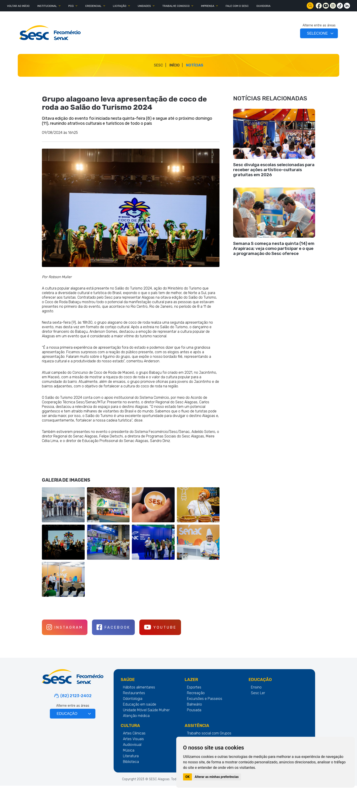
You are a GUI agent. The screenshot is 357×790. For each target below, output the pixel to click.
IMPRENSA (207, 6)
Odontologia (132, 703)
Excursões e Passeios (204, 703)
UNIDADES (144, 6)
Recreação (196, 697)
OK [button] (187, 777)
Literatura (131, 760)
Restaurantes (134, 697)
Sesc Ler (258, 697)
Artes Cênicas (134, 737)
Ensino (256, 691)
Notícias (194, 65)
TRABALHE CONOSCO (176, 6)
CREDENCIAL (93, 6)
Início (174, 65)
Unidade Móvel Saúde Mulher (146, 714)
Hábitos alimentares (139, 691)
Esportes (194, 691)
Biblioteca (131, 766)
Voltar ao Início (18, 6)
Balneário (194, 708)
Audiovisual (132, 749)
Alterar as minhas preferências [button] (217, 777)
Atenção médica (136, 720)
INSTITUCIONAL (47, 6)
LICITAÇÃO (119, 6)
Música (128, 754)
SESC (158, 65)
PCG (71, 6)
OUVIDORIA (263, 6)
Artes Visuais (133, 743)
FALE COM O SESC (237, 6)
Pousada (194, 714)
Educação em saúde (139, 708)
